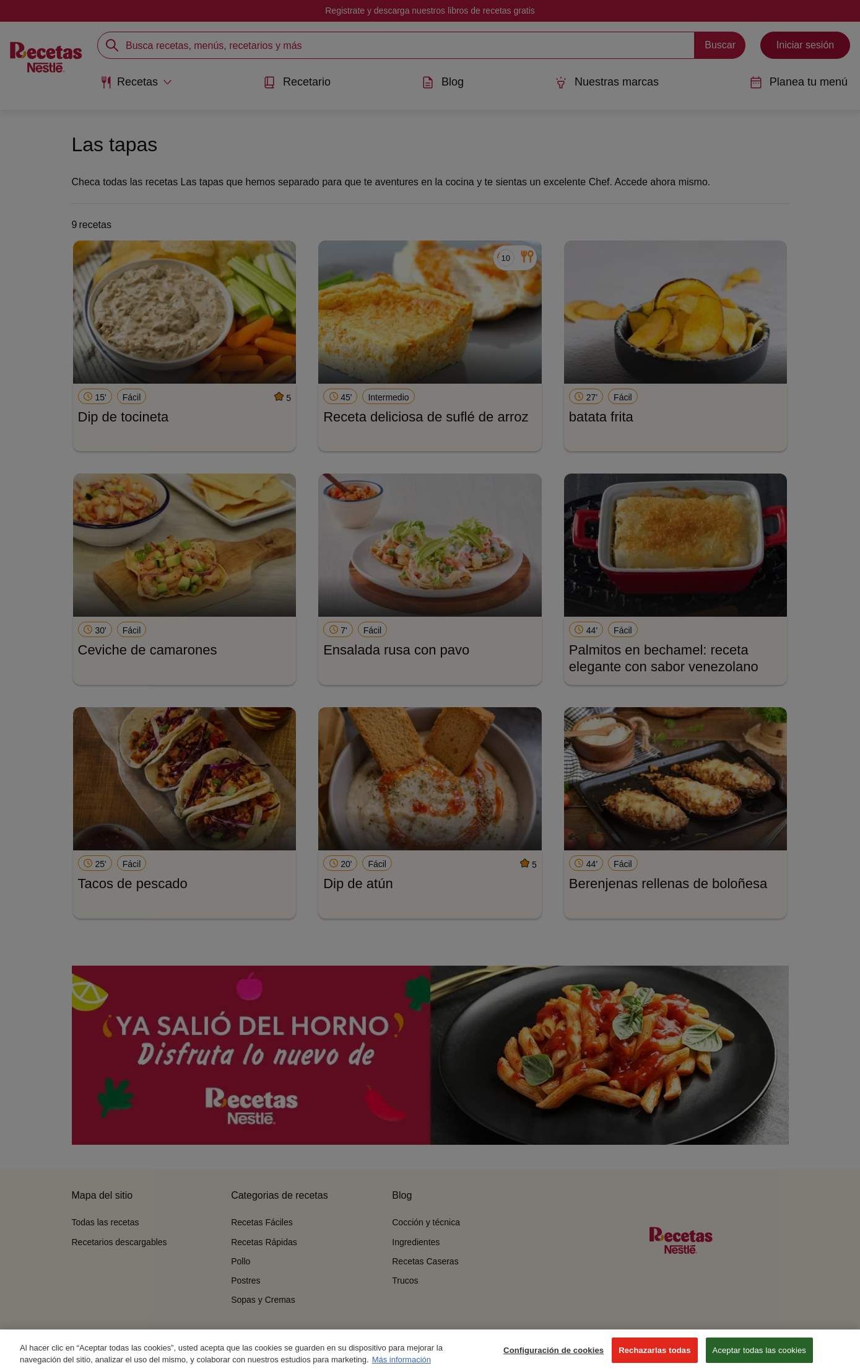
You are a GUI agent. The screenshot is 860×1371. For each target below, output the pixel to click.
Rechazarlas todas (654, 1357)
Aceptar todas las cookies (759, 1357)
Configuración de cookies (553, 1357)
